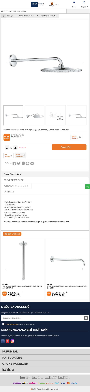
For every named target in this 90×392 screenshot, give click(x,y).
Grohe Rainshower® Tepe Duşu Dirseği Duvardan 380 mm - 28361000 (67, 287)
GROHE (5, 284)
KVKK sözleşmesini (12, 324)
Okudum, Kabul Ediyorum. (18, 324)
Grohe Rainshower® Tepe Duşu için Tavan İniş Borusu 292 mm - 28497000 (22, 287)
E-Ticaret (38, 389)
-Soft (33, 389)
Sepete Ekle (72, 147)
